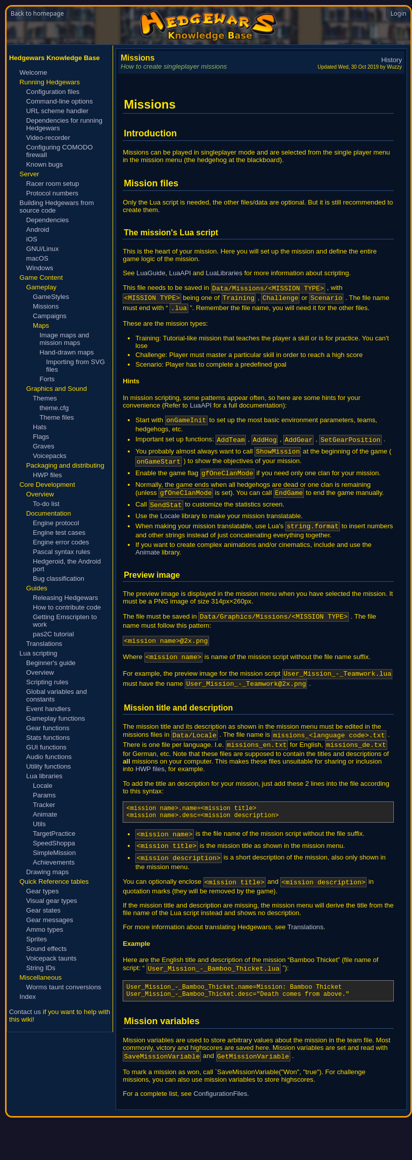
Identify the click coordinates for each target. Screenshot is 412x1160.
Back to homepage (37, 13)
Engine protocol (56, 523)
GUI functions (46, 747)
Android (37, 229)
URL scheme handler (57, 111)
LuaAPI (180, 273)
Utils (39, 824)
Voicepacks (50, 456)
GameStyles (51, 296)
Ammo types (44, 929)
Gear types (42, 891)
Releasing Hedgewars (65, 597)
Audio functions (49, 757)
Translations (44, 643)
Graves (44, 446)
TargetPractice (54, 833)
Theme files (56, 417)
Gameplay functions (55, 718)
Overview (40, 672)
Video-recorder (48, 137)
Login (398, 13)
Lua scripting (39, 653)
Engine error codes (61, 542)
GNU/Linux (42, 249)
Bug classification (58, 578)
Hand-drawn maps (66, 352)
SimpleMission (54, 852)
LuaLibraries (223, 273)
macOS (37, 258)
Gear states (43, 910)
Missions (46, 306)
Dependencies (47, 220)
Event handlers (48, 709)
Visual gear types (51, 900)
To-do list (46, 504)
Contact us (25, 1012)
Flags (41, 436)
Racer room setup (52, 183)
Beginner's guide (51, 663)
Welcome (33, 72)
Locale (43, 785)
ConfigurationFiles (220, 1136)
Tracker (44, 805)
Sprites (36, 939)
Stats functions (48, 737)
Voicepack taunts (51, 958)
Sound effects (46, 948)
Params (44, 795)
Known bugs (44, 164)
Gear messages (49, 920)
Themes (45, 398)
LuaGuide (150, 273)
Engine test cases (59, 532)
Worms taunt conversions (63, 987)
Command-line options (59, 101)
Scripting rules (47, 682)
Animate (45, 814)
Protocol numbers (52, 193)
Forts (47, 379)
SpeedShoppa (54, 843)
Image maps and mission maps (64, 338)
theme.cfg (54, 408)
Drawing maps (47, 872)
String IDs (41, 968)
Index (28, 996)
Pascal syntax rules (61, 552)
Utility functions (48, 766)
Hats (39, 427)
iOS (31, 239)
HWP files (47, 475)
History (391, 60)
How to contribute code (67, 607)
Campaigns (50, 316)
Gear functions (48, 728)
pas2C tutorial (53, 634)
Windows (40, 268)
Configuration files (53, 91)
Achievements (54, 862)
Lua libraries (44, 776)
